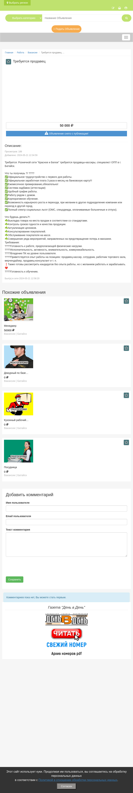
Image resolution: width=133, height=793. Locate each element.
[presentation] (33, 566)
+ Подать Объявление (66, 28)
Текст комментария (18, 529)
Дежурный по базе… (16, 372)
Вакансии (32, 52)
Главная (9, 52)
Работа (20, 52)
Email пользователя (18, 516)
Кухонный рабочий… (16, 420)
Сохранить (14, 579)
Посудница (10, 467)
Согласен (66, 786)
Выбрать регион (17, 2)
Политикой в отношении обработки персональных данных (77, 780)
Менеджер (10, 325)
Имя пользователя (18, 502)
